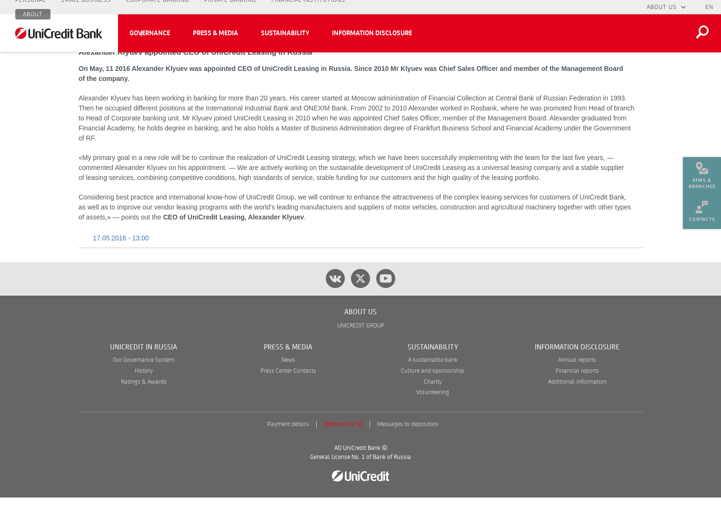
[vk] (335, 308)
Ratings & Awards (144, 411)
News (288, 389)
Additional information (577, 411)
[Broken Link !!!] (343, 453)
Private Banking (230, 7)
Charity (433, 411)
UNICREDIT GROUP (360, 355)
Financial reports (577, 400)
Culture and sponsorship (432, 400)
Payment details (288, 453)
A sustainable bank (433, 389)
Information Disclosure (372, 33)
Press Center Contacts (288, 400)
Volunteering (432, 422)
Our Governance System (143, 389)
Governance (150, 33)
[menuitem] (702, 171)
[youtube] (385, 308)
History (144, 400)
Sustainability (285, 33)
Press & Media (215, 33)
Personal (30, 7)
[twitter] (360, 308)
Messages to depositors (407, 453)
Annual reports (577, 389)
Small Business (86, 7)
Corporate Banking (157, 7)
